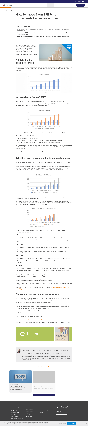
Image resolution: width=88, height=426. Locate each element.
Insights (28, 407)
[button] (75, 1)
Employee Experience (16, 410)
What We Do (14, 405)
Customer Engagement (31, 418)
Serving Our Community (45, 409)
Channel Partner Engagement (29, 415)
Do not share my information (61, 412)
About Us (42, 405)
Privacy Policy (65, 411)
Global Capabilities (44, 410)
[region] (44, 423)
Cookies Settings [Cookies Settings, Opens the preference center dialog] (62, 423)
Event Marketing (15, 407)
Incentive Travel (15, 409)
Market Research (15, 416)
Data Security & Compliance (61, 414)
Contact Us (43, 415)
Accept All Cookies (71, 423)
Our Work (28, 405)
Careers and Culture (45, 407)
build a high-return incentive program (33, 319)
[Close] (86, 423)
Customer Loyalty (15, 412)
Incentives (13, 414)
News (41, 412)
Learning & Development (17, 418)
